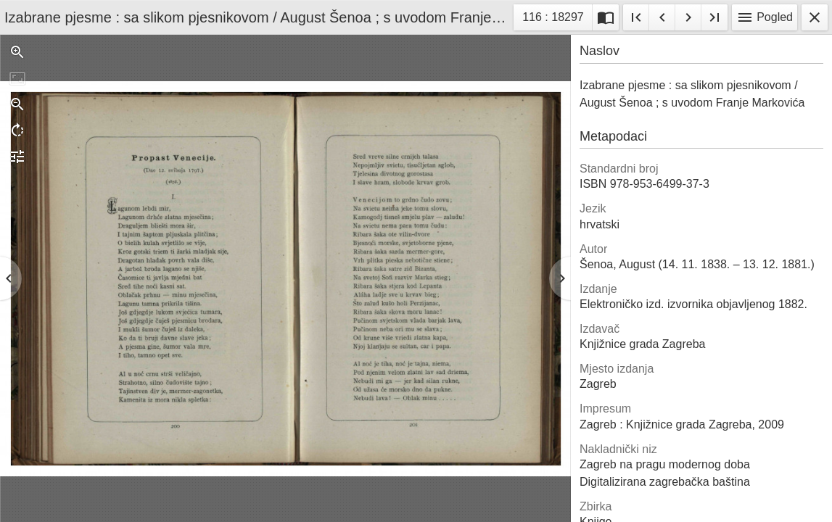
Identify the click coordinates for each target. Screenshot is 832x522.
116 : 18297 (553, 19)
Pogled (764, 17)
